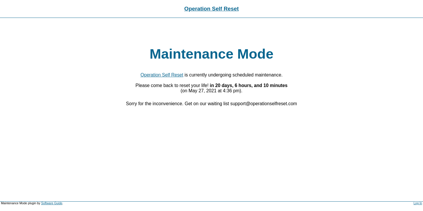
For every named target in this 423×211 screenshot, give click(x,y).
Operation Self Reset (211, 9)
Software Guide (51, 203)
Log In (418, 203)
